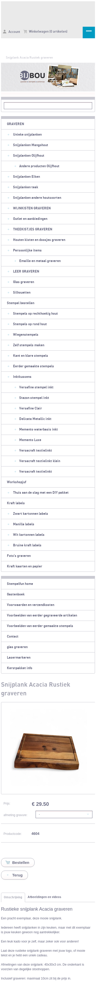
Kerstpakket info (19, 668)
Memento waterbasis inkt (38, 429)
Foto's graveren (19, 556)
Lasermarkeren (18, 657)
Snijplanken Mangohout (30, 145)
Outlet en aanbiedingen (30, 219)
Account (11, 32)
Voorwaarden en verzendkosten (30, 605)
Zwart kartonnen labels (30, 514)
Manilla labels (23, 524)
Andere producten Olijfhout (39, 166)
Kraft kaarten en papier (24, 566)
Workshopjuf (16, 482)
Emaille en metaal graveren (40, 261)
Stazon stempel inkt (34, 398)
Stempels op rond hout (30, 324)
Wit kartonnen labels (29, 535)
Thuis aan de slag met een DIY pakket (41, 492)
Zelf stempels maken (28, 345)
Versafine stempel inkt (36, 387)
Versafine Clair (30, 408)
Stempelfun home (20, 584)
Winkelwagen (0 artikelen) (45, 31)
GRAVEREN (15, 124)
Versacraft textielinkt (35, 450)
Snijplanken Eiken (26, 177)
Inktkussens (22, 377)
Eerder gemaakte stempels (33, 366)
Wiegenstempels (25, 335)
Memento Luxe (30, 440)
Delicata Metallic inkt (35, 419)
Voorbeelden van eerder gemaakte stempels (40, 626)
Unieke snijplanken (27, 134)
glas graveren (17, 647)
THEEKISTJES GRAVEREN (32, 229)
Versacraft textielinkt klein (39, 461)
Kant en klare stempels (30, 356)
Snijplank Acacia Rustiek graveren (29, 57)
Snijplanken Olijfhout (28, 155)
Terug (17, 875)
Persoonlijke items (27, 250)
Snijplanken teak (25, 187)
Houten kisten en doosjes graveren (39, 240)
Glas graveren (23, 282)
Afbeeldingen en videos (44, 897)
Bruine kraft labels (27, 545)
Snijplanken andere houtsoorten (37, 198)
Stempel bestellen (20, 303)
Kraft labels (16, 503)
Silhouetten (21, 292)
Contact (12, 636)
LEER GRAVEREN (26, 271)
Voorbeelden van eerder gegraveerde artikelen (42, 615)
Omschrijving (13, 897)
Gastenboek (16, 594)
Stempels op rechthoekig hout (35, 313)
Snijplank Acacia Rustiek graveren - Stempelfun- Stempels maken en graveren (48, 13)
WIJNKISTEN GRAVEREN (32, 208)
